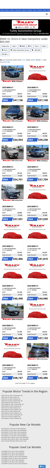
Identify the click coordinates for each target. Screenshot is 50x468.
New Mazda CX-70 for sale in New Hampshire (14, 435)
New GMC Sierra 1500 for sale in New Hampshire (15, 437)
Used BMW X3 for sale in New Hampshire (12, 451)
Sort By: (5, 54)
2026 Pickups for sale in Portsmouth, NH (12, 404)
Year (14, 46)
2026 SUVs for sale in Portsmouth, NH (11, 395)
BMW (22, 46)
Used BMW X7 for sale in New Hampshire (12, 460)
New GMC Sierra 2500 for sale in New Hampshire (15, 439)
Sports (24, 10)
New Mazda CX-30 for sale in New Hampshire (14, 432)
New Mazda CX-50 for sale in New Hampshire (14, 430)
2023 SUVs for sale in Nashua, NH (10, 416)
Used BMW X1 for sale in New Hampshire (12, 455)
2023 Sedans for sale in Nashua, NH (11, 418)
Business (18, 10)
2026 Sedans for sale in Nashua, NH (11, 406)
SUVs (4, 50)
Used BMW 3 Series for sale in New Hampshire (14, 456)
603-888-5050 (44, 34)
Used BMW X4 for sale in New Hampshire (12, 462)
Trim (37, 46)
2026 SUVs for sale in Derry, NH (10, 397)
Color (44, 46)
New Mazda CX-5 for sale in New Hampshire (13, 428)
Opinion (30, 10)
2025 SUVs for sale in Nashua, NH (10, 408)
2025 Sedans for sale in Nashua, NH (11, 409)
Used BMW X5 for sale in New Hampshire (12, 453)
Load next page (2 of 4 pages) (25, 383)
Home (2, 10)
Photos (40, 10)
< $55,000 (36, 50)
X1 (30, 46)
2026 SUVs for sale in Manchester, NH (11, 400)
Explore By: (5, 46)
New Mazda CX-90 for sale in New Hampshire (14, 434)
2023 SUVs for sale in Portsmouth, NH (11, 415)
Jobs (44, 10)
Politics (12, 10)
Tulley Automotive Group (19, 50)
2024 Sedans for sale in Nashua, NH (11, 413)
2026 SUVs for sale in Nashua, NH (10, 399)
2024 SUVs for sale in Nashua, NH (10, 411)
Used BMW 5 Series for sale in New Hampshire (14, 458)
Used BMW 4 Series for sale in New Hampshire (14, 463)
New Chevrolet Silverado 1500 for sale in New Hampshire (14, 441)
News (7, 10)
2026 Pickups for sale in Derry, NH (10, 402)
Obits (35, 10)
